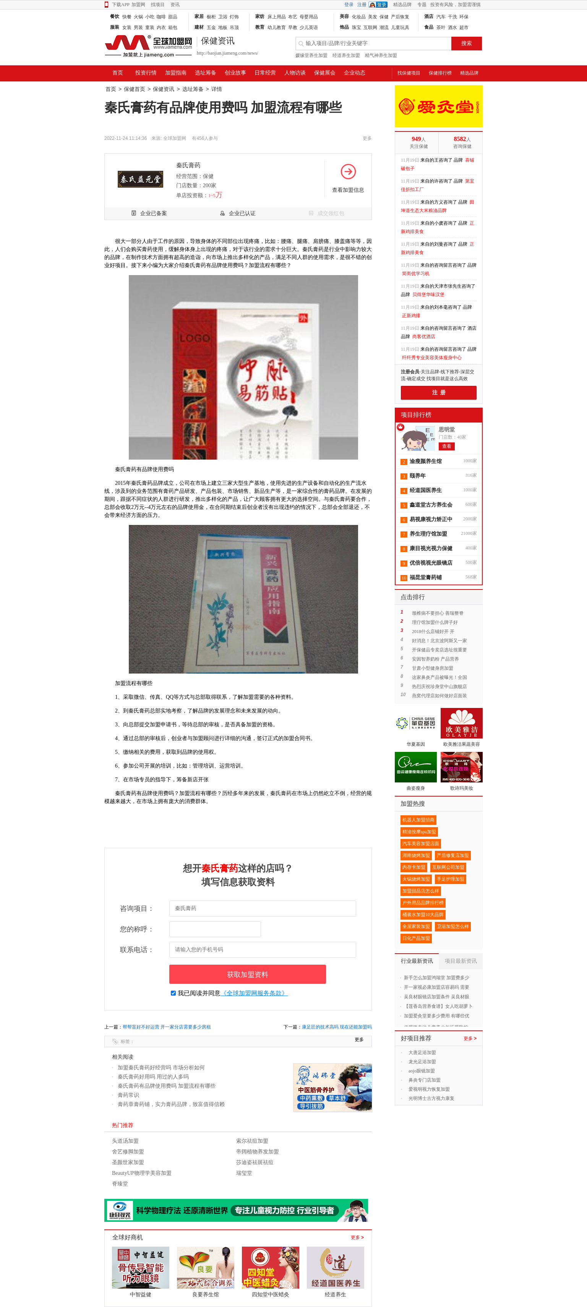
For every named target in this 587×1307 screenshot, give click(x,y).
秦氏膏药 (188, 165)
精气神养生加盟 (381, 55)
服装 (114, 27)
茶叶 (441, 27)
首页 (117, 73)
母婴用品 (309, 16)
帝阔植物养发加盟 (257, 1152)
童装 (149, 27)
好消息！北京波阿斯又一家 (439, 640)
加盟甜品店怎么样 (420, 891)
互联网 (370, 27)
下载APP (117, 4)
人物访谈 (295, 73)
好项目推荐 (416, 1038)
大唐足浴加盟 (422, 1052)
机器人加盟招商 (418, 820)
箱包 (172, 27)
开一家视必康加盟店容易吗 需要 (436, 987)
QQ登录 (379, 5)
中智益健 (140, 1294)
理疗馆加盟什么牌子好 (435, 622)
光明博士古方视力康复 (431, 1098)
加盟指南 (175, 73)
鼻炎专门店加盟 (425, 1080)
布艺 (292, 16)
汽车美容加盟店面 (420, 843)
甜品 (172, 16)
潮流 (384, 27)
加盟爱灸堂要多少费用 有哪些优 (436, 1016)
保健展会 (325, 73)
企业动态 (354, 73)
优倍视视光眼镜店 (431, 563)
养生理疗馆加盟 (428, 534)
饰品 (344, 27)
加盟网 (138, 4)
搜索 (466, 43)
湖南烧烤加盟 (416, 855)
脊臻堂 (120, 1184)
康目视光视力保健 (431, 548)
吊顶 (234, 27)
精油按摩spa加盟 (419, 831)
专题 (421, 4)
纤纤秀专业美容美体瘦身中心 (432, 357)
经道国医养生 (426, 490)
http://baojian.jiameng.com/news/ (227, 53)
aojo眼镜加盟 (422, 1071)
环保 (464, 16)
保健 (384, 16)
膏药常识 (128, 1095)
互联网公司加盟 (448, 867)
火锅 (138, 16)
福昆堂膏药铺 (426, 577)
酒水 (452, 27)
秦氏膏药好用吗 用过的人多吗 (153, 1077)
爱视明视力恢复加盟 (429, 1089)
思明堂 (447, 429)
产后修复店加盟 (453, 855)
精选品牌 (402, 4)
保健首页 (134, 89)
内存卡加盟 (413, 867)
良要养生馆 (205, 1294)
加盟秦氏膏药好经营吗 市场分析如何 (161, 1068)
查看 (446, 446)
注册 (361, 4)
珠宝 (356, 27)
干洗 (452, 16)
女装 (126, 27)
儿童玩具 (400, 27)
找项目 (158, 4)
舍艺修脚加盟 (128, 1152)
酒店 (428, 16)
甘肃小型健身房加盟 (432, 668)
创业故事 (235, 73)
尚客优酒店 (423, 336)
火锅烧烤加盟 (416, 879)
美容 (344, 16)
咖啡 (161, 16)
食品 (428, 27)
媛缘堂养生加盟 (311, 55)
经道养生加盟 (346, 55)
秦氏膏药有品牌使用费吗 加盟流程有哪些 (167, 1086)
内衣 (161, 27)
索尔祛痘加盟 (252, 1141)
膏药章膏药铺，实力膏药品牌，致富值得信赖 (171, 1104)
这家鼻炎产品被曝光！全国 (439, 677)
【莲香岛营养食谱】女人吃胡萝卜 (438, 1006)
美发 (372, 16)
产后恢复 (400, 16)
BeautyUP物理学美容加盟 (142, 1173)
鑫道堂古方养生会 (431, 505)
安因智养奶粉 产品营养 (435, 659)
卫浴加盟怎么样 (453, 926)
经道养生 (335, 1294)
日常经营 (265, 73)
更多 (357, 1237)
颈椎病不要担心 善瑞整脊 (438, 613)
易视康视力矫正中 (431, 519)
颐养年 (418, 476)
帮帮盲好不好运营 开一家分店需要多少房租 (167, 1027)
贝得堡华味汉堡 (428, 294)
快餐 (126, 16)
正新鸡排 (411, 315)
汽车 (441, 16)
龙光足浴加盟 (422, 1061)
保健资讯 (163, 89)
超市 (464, 27)
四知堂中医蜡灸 (270, 1294)
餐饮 (114, 16)
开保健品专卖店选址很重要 (439, 650)
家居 (199, 16)
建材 (199, 27)
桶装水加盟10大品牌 (423, 914)
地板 (222, 27)
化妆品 (359, 16)
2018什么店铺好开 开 (433, 631)
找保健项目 (408, 73)
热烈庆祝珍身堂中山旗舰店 (439, 686)
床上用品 (277, 16)
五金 (211, 27)
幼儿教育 (277, 27)
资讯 (175, 4)
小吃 (149, 16)
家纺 (259, 16)
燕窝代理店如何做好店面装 (439, 695)
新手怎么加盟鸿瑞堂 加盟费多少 (436, 977)
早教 (292, 27)
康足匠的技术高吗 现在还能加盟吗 (337, 1027)
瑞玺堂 (244, 1173)
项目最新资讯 (461, 961)
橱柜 (211, 16)
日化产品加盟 (416, 938)
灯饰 (234, 16)
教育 (259, 27)
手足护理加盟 (450, 879)
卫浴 (222, 16)
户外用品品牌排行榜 (423, 902)
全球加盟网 (174, 138)
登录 (348, 4)
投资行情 (146, 73)
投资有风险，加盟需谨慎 (455, 4)
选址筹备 (205, 73)
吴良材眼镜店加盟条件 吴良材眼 (436, 996)
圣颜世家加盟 (128, 1162)
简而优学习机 (416, 273)
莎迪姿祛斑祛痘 (255, 1162)
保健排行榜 (440, 73)
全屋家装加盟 (416, 926)
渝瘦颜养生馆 (426, 461)
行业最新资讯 (417, 961)
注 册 (439, 392)
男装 (138, 27)
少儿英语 (309, 27)
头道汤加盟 (125, 1141)
